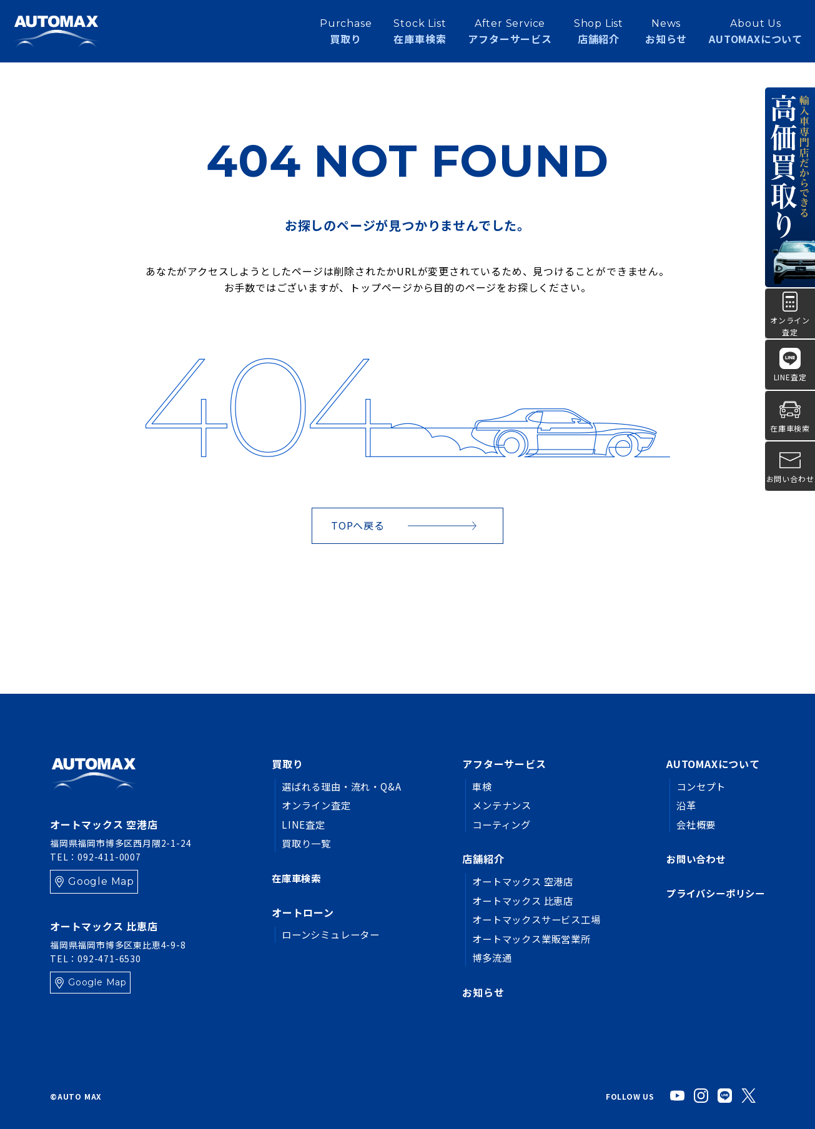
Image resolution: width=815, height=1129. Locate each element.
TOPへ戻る (358, 525)
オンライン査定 (318, 804)
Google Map (101, 881)
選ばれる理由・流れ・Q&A (345, 786)
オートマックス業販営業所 (527, 938)
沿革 (680, 804)
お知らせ (666, 33)
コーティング (495, 824)
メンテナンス (495, 804)
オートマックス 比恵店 (518, 900)
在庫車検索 (298, 877)
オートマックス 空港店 (518, 881)
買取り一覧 (308, 843)
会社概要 (691, 824)
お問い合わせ (691, 858)
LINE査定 (304, 824)
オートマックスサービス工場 (532, 919)
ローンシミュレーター (334, 934)
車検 (474, 786)
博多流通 (485, 957)
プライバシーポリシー (712, 893)
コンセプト (696, 786)
